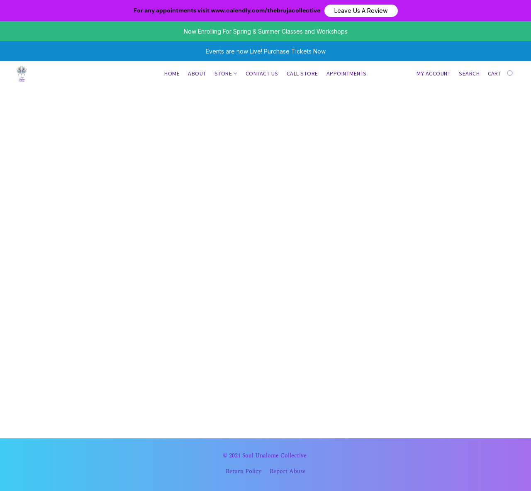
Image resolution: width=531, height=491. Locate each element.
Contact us (262, 73)
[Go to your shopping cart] (501, 73)
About (197, 73)
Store (225, 73)
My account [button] (434, 73)
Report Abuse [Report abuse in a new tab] (288, 471)
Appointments (346, 73)
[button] (361, 11)
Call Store (302, 73)
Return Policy (243, 471)
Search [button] (469, 73)
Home (172, 73)
